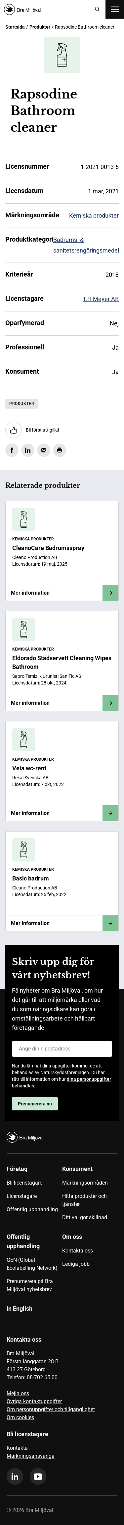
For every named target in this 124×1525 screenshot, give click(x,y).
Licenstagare (22, 1196)
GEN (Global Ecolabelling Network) (32, 1264)
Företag (17, 1168)
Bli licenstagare (24, 1183)
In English (19, 1308)
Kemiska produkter (94, 215)
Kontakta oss (77, 1250)
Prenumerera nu (35, 1103)
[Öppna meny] (115, 9)
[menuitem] (34, 1195)
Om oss (72, 1236)
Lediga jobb (76, 1264)
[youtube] (38, 1476)
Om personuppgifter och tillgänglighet (51, 1409)
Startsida (15, 27)
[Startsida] (47, 9)
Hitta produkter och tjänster (84, 1200)
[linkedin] (15, 1476)
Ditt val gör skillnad (84, 1217)
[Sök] (97, 9)
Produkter (39, 27)
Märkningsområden (85, 1183)
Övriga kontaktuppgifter (34, 1401)
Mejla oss (18, 1393)
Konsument (77, 1168)
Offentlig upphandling (32, 1209)
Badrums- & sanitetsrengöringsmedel (86, 245)
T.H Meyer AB (101, 298)
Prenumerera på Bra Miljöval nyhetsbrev (30, 1285)
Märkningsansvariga (31, 1456)
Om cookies (20, 1417)
